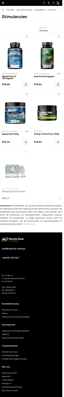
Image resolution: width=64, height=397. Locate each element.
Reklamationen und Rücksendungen (16, 317)
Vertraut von (6, 383)
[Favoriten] (26, 36)
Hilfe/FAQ (5, 334)
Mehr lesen (30, 224)
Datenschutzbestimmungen (13, 338)
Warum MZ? (6, 376)
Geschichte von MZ (9, 373)
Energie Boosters (40, 10)
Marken (5, 313)
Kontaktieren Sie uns (10, 310)
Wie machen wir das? (10, 390)
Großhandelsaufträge (10, 355)
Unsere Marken (8, 380)
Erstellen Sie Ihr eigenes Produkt (14, 359)
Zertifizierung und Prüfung (12, 387)
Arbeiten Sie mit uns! (10, 352)
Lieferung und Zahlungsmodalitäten (15, 331)
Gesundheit (10, 10)
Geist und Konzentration (24, 10)
